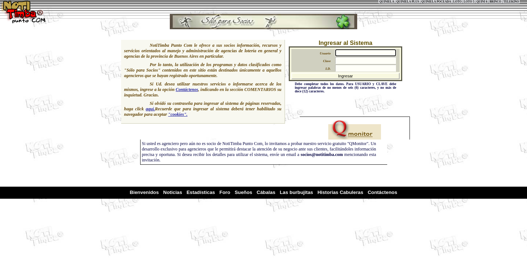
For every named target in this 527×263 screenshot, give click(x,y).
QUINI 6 (481, 1)
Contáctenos (187, 89)
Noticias (172, 192)
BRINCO (495, 1)
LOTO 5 (469, 1)
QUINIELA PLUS (407, 1)
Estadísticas (201, 192)
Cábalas (266, 192)
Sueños (243, 192)
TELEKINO (511, 1)
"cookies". (177, 114)
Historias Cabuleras (340, 192)
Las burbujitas (296, 192)
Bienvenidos (144, 192)
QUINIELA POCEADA (436, 1)
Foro (225, 192)
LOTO (457, 1)
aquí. (150, 108)
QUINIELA (386, 1)
